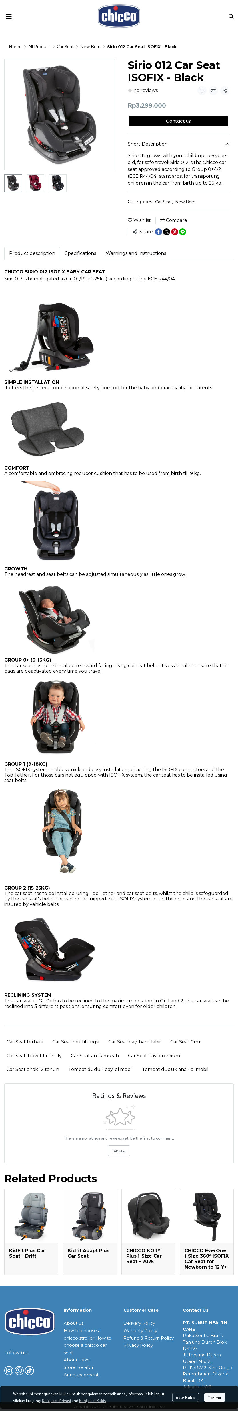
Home (15, 46)
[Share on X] (166, 231)
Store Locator (78, 1367)
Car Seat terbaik (25, 1042)
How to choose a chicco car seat (87, 1345)
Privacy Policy (138, 1345)
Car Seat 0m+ (185, 1042)
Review (119, 1150)
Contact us (178, 121)
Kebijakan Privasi (56, 1400)
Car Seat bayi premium (154, 1055)
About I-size (77, 1360)
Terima (214, 1397)
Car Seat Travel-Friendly (34, 1055)
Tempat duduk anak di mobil (175, 1069)
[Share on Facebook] (158, 231)
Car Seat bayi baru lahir (134, 1042)
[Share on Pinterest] (174, 231)
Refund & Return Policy (148, 1338)
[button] (231, 16)
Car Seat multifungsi (75, 1042)
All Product (39, 46)
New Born (90, 46)
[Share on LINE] (182, 231)
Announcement (81, 1374)
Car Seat (65, 46)
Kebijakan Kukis (92, 1400)
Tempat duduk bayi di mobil (100, 1069)
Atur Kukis (185, 1397)
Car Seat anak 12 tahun (33, 1069)
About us (73, 1323)
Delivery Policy (139, 1323)
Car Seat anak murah (95, 1055)
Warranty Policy (140, 1330)
